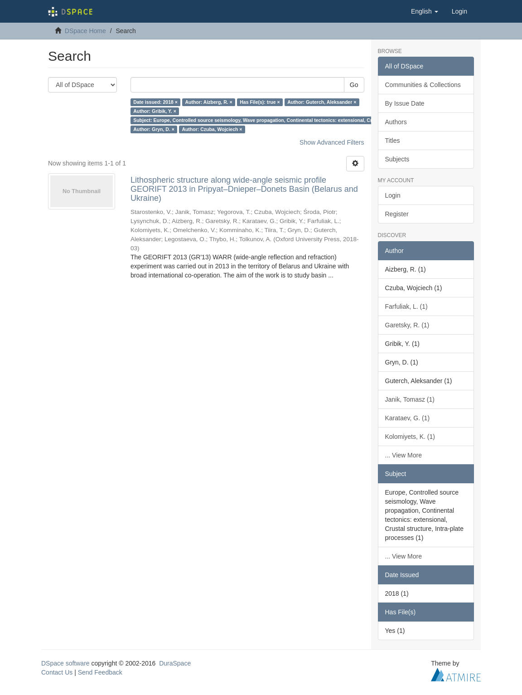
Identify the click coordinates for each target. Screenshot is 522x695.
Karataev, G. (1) (407, 418)
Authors (396, 122)
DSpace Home (85, 30)
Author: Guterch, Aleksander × (321, 102)
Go (354, 84)
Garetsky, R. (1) (407, 325)
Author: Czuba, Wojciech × (212, 129)
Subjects (397, 159)
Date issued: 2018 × (155, 102)
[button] (424, 11)
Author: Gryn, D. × (153, 129)
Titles (392, 140)
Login (393, 195)
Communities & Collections (423, 84)
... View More (403, 455)
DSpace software (65, 663)
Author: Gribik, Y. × (154, 111)
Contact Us (56, 672)
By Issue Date (405, 103)
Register (397, 214)
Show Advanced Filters (332, 142)
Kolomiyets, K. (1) (410, 436)
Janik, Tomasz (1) (410, 399)
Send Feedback (100, 672)
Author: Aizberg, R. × (208, 102)
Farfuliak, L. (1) (406, 306)
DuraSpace (175, 663)
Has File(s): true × (260, 102)
